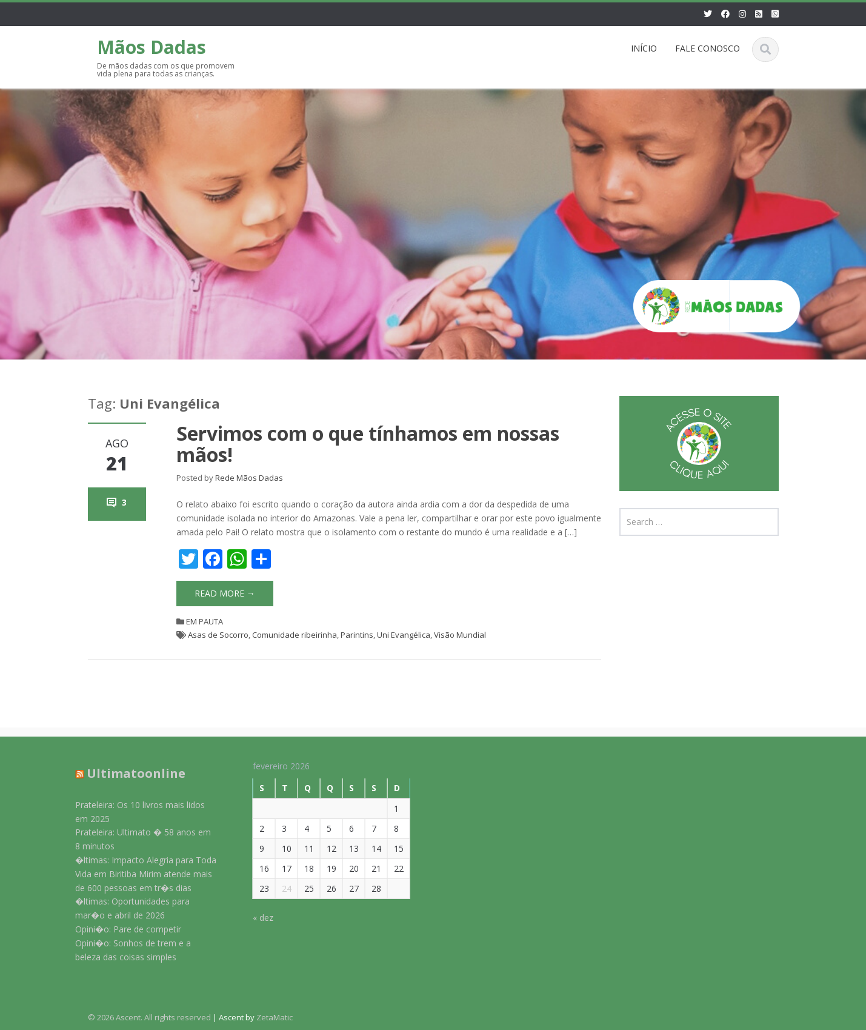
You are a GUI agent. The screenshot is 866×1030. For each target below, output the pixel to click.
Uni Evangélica (403, 634)
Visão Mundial (460, 634)
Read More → (225, 593)
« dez (254, 917)
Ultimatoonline (128, 773)
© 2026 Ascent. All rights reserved (149, 1017)
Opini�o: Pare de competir (120, 929)
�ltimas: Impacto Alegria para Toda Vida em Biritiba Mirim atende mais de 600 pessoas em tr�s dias (137, 874)
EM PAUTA (204, 621)
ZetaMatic (274, 1017)
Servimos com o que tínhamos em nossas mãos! (367, 443)
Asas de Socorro (218, 634)
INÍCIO (644, 48)
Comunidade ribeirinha (294, 634)
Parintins (357, 634)
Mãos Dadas (151, 47)
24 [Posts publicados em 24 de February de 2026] (278, 888)
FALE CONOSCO (707, 48)
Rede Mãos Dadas (249, 477)
